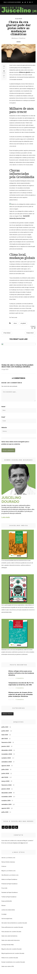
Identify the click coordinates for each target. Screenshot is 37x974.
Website (4, 428)
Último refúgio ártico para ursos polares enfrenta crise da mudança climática (21, 644)
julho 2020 (5, 740)
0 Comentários (20, 649)
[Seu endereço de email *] (18, 962)
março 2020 (5, 752)
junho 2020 (5, 744)
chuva (15, 323)
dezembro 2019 (6, 763)
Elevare (3, 876)
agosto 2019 (5, 779)
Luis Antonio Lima (10, 828)
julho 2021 (4, 698)
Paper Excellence (12, 850)
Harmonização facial (6, 889)
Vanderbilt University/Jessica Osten (21, 218)
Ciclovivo (3, 837)
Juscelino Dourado (22, 893)
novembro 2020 (6, 725)
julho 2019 (4, 783)
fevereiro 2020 (6, 756)
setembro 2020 (6, 732)
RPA (13, 937)
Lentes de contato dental (8, 880)
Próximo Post (30, 333)
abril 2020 (4, 748)
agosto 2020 (5, 736)
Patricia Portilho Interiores (8, 832)
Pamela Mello (10, 915)
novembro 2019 (6, 767)
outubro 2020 (6, 729)
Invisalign (4, 885)
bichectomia (14, 906)
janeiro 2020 (5, 759)
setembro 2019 (6, 775)
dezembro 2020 (6, 721)
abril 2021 (4, 709)
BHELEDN (9, 872)
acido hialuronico (15, 911)
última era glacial (24, 72)
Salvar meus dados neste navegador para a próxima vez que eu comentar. (15, 443)
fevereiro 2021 (6, 713)
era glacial (23, 323)
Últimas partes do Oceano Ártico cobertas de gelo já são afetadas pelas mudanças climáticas (20, 665)
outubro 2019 (5, 771)
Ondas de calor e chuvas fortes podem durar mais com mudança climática (17, 366)
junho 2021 (5, 701)
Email (3, 417)
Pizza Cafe (4, 859)
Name (3, 407)
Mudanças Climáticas (18, 38)
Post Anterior (6, 333)
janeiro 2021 (5, 717)
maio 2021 (4, 705)
